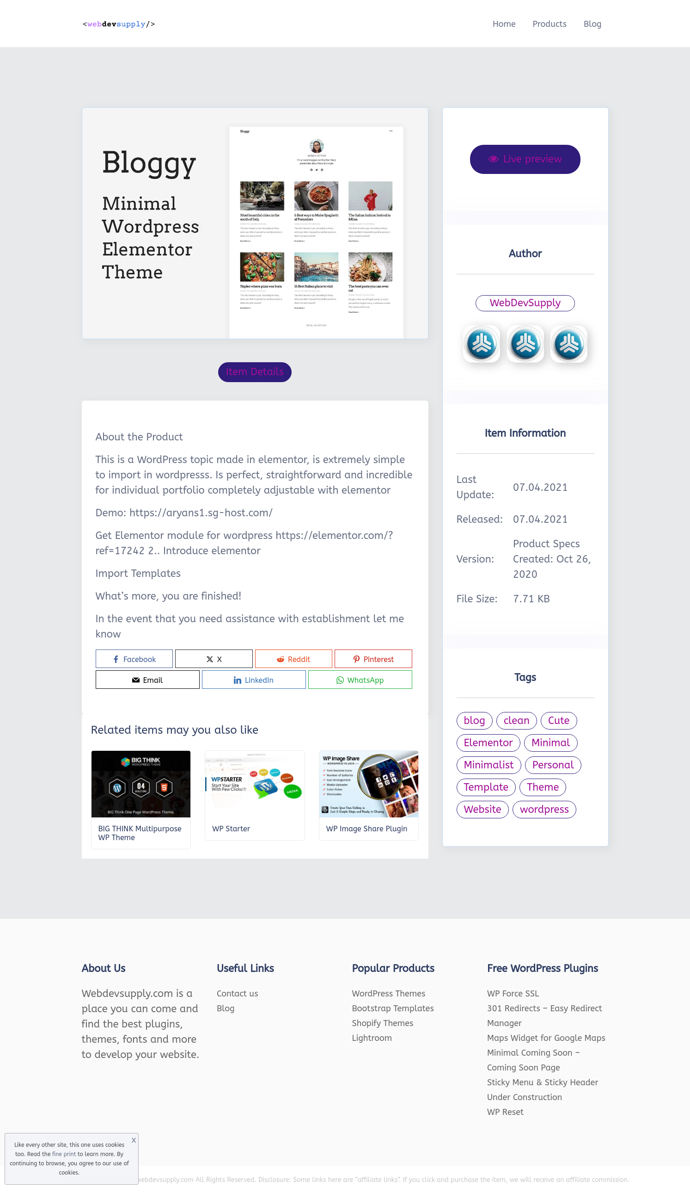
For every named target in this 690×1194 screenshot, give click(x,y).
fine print (64, 1154)
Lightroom (372, 1038)
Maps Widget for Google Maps (546, 1038)
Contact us (237, 994)
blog (474, 721)
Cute (559, 721)
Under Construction (524, 1097)
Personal (553, 765)
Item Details (255, 372)
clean (517, 721)
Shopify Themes (383, 1023)
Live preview (525, 159)
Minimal (550, 743)
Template (486, 787)
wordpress (544, 810)
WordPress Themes (389, 994)
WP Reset (505, 1112)
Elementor (488, 743)
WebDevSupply (525, 303)
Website (482, 810)
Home (504, 24)
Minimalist (489, 765)
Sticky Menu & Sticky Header (542, 1082)
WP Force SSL (513, 994)
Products (549, 24)
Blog (593, 24)
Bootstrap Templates (393, 1008)
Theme (543, 787)
